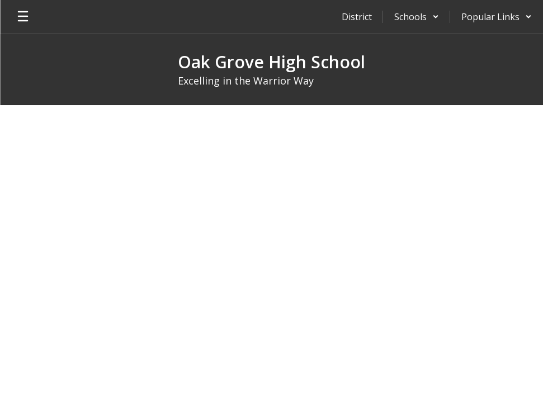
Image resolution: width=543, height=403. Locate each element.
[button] (416, 17)
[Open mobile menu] (23, 17)
